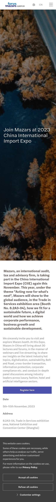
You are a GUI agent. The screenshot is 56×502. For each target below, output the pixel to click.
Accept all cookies (28, 477)
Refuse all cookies (28, 487)
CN (40, 4)
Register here (26, 390)
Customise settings (28, 494)
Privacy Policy (30, 467)
